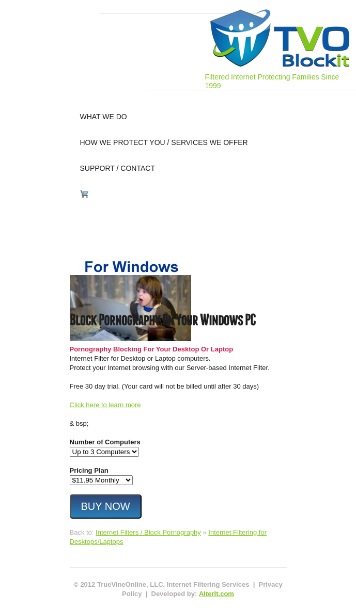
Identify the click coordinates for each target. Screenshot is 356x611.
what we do (103, 116)
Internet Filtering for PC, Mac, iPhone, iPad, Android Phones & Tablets (279, 38)
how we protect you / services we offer (164, 142)
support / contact (117, 168)
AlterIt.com (216, 594)
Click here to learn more (105, 405)
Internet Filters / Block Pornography (148, 532)
